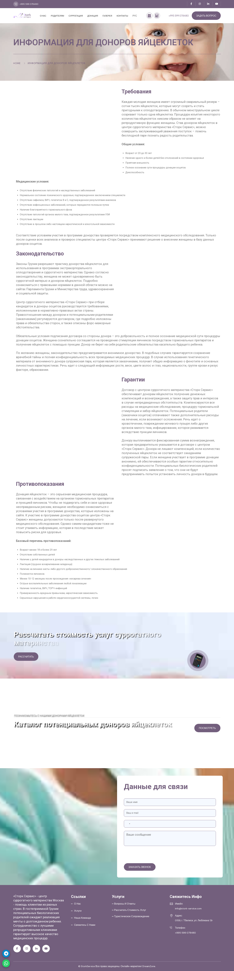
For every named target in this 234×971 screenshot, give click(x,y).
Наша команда (82, 917)
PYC (135, 15)
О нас (43, 15)
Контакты (122, 15)
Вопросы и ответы (124, 903)
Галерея (107, 15)
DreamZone (148, 966)
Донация (92, 15)
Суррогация (76, 15)
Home (17, 63)
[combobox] (128, 823)
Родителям (57, 15)
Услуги (77, 910)
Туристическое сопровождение (131, 916)
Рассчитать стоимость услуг (130, 910)
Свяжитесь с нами (84, 924)
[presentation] (147, 855)
